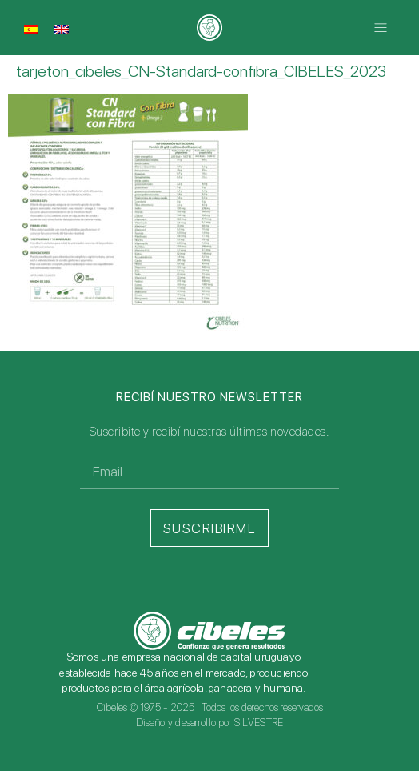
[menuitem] (31, 29)
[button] (381, 28)
